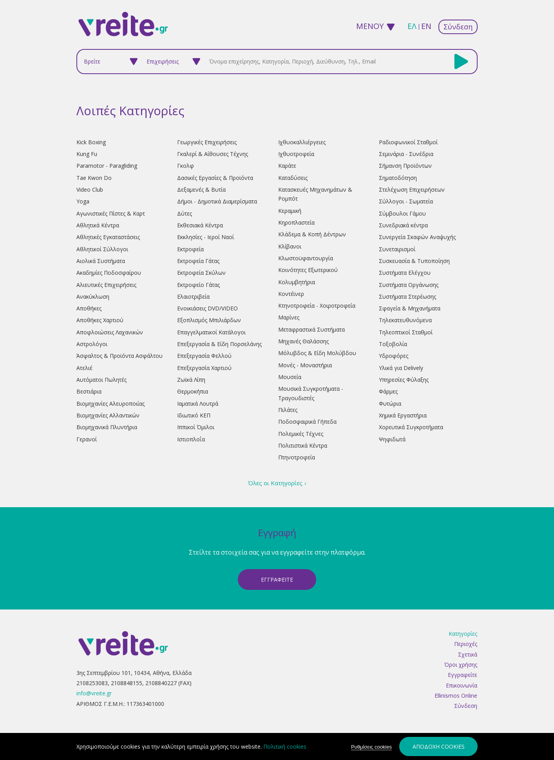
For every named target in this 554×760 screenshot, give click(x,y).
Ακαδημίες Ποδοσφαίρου (108, 272)
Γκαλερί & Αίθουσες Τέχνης (212, 154)
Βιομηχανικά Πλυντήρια (106, 427)
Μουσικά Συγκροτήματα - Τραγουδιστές (310, 393)
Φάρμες (388, 391)
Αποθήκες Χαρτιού (99, 320)
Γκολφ (185, 165)
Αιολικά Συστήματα (100, 261)
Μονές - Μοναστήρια (305, 365)
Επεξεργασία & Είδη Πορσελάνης (219, 344)
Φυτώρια (390, 403)
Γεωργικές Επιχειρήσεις (207, 142)
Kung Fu (86, 154)
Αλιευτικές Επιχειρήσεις (106, 284)
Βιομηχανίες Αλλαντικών (107, 415)
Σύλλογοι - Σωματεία (406, 201)
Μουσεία (289, 377)
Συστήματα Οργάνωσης (408, 284)
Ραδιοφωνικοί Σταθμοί (408, 142)
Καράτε (287, 165)
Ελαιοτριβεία (193, 296)
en (426, 26)
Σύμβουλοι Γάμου (402, 213)
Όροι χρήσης (460, 665)
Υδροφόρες (393, 355)
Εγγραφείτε (462, 675)
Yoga (82, 201)
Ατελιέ (84, 368)
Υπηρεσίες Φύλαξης (404, 379)
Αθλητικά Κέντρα (97, 225)
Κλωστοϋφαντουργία (305, 258)
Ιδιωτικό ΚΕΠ (193, 415)
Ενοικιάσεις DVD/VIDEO (207, 308)
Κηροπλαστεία (296, 222)
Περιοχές (465, 644)
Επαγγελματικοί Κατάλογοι (211, 332)
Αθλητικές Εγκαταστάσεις (108, 237)
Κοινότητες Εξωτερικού (308, 270)
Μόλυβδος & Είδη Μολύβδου (317, 353)
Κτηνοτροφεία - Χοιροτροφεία (316, 305)
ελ (411, 26)
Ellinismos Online (456, 696)
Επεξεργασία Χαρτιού (204, 368)
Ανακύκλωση (92, 296)
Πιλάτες (287, 410)
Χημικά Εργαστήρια (403, 415)
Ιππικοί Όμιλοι (195, 427)
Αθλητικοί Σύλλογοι (102, 249)
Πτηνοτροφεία (296, 457)
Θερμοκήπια (192, 391)
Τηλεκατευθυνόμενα (405, 320)
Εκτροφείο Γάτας (198, 284)
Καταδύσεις (293, 177)
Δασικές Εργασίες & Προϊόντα (215, 177)
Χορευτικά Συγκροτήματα (411, 427)
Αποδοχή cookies (439, 746)
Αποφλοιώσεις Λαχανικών (109, 332)
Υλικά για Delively (401, 368)
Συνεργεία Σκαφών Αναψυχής (417, 237)
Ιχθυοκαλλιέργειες (302, 142)
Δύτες (184, 213)
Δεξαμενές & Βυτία (201, 189)
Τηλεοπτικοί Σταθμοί (406, 332)
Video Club (89, 189)
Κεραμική (289, 210)
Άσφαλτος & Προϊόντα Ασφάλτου (119, 355)
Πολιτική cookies (284, 746)
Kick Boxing (91, 142)
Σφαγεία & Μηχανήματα (409, 308)
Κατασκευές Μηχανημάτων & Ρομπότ (315, 194)
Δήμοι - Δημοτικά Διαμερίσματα (217, 201)
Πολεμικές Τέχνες (300, 433)
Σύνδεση (458, 26)
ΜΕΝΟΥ (370, 26)
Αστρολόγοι (91, 344)
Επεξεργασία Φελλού (204, 355)
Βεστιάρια (88, 391)
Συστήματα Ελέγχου (405, 272)
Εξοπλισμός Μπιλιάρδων (209, 320)
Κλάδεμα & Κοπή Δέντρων (312, 234)
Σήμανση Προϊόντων (405, 165)
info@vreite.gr (94, 693)
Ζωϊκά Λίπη (191, 379)
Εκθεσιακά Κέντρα (200, 225)
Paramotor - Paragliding (106, 165)
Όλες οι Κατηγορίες (275, 483)
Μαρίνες (288, 317)
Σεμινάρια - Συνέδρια (406, 154)
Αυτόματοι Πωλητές (101, 379)
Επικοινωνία (461, 685)
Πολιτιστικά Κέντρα (302, 445)
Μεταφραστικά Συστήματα (311, 329)
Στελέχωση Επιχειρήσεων (412, 189)
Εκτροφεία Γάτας (198, 261)
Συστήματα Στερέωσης (407, 296)
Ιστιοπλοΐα (191, 439)
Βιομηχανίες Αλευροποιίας (110, 403)
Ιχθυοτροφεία (296, 154)
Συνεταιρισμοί (397, 249)
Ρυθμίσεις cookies (371, 747)
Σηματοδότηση (398, 177)
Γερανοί (86, 439)
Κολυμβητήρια (296, 282)
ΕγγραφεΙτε (277, 579)
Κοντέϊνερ (291, 293)
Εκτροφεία (190, 249)
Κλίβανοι (289, 246)
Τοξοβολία (393, 344)
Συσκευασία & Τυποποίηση (414, 261)
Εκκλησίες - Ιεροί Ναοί (205, 237)
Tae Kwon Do (94, 177)
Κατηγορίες (463, 634)
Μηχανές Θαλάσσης (303, 341)
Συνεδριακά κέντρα (403, 225)
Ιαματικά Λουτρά (197, 403)
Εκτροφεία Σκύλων (201, 272)
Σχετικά (467, 654)
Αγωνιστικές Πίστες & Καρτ (110, 213)
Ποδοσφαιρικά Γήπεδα (307, 421)
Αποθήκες (88, 308)
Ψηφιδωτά (392, 439)
